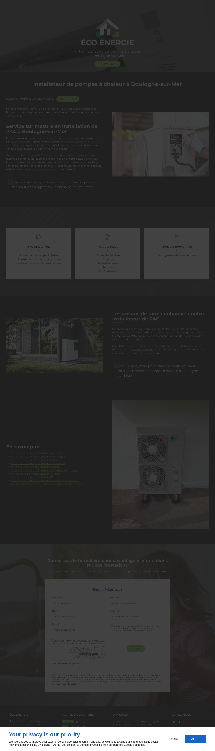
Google (128, 744)
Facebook (139, 744)
